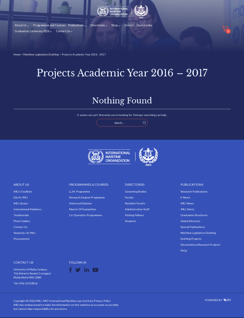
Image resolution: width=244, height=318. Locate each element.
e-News (185, 198)
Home (17, 55)
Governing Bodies (136, 192)
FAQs (184, 251)
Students (130, 221)
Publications (74, 26)
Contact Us (62, 32)
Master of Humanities (82, 209)
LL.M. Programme (79, 192)
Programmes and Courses (48, 26)
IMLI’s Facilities (23, 192)
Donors (125, 26)
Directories (95, 26)
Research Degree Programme (87, 198)
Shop (111, 26)
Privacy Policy (102, 301)
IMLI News (187, 203)
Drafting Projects (191, 239)
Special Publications (193, 227)
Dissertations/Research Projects (200, 245)
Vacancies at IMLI (25, 233)
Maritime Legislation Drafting (41, 55)
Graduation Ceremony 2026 (32, 32)
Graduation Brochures (194, 215)
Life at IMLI (21, 198)
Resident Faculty (135, 203)
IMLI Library (21, 203)
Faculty (129, 198)
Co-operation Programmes (85, 215)
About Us (20, 26)
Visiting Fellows (134, 215)
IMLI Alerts (187, 209)
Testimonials (21, 215)
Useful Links (140, 26)
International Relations (28, 209)
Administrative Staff (137, 209)
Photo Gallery (22, 221)
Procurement (22, 239)
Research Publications (194, 192)
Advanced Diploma (80, 203)
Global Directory (190, 221)
